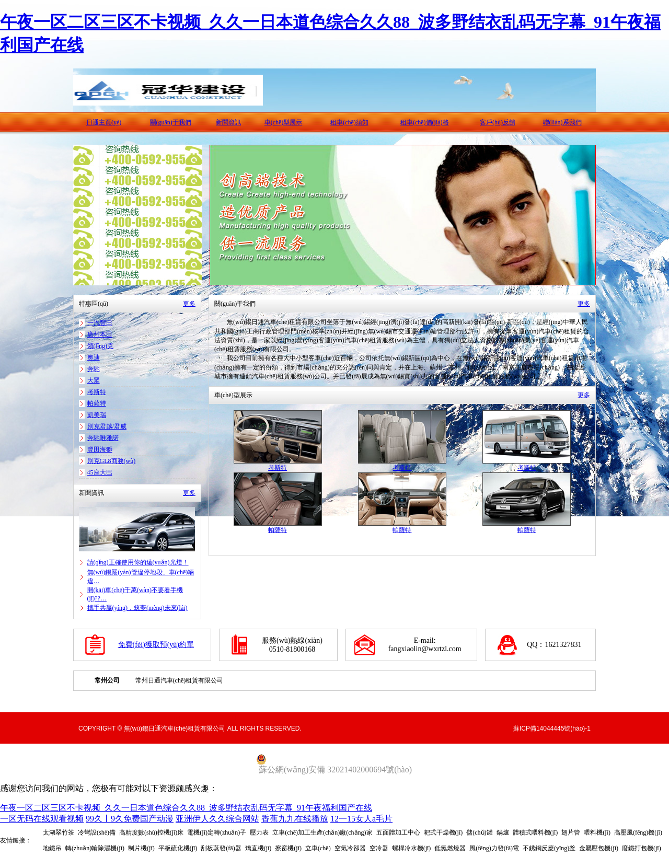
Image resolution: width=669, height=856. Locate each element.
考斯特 (96, 392)
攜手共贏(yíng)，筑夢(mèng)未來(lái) (137, 607)
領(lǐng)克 (100, 346)
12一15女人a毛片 (361, 818)
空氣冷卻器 (350, 848)
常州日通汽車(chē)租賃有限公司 (179, 680)
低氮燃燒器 (450, 848)
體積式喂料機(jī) (535, 832)
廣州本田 (99, 334)
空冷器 (379, 848)
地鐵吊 (52, 848)
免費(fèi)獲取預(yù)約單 (156, 645)
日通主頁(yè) (103, 122)
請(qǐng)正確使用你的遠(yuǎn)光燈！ (138, 562)
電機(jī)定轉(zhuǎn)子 (216, 832)
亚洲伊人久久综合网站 (217, 818)
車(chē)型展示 (283, 122)
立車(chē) (318, 848)
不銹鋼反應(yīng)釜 (549, 848)
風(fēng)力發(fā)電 (494, 848)
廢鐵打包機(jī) (641, 848)
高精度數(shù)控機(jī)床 (151, 832)
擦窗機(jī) (288, 848)
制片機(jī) (141, 848)
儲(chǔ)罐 (479, 832)
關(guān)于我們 (170, 122)
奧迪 (93, 357)
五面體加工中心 (398, 832)
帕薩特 (96, 403)
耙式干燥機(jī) (443, 832)
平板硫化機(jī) (178, 848)
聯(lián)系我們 (562, 122)
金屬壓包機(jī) (598, 848)
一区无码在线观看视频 (42, 818)
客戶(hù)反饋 (497, 122)
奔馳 (93, 369)
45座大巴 (99, 472)
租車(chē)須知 (349, 122)
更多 (189, 303)
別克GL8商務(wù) (111, 461)
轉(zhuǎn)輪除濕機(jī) (94, 848)
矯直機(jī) (258, 848)
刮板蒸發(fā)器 (221, 848)
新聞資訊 (228, 122)
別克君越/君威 (106, 426)
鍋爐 (503, 832)
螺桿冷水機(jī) (411, 848)
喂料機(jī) (597, 832)
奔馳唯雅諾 (103, 438)
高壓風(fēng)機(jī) (638, 832)
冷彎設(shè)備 (97, 832)
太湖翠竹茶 (58, 832)
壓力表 (259, 832)
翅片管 (570, 832)
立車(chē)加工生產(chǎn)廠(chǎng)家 (322, 832)
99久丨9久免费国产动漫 (130, 818)
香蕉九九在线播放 (294, 818)
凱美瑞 (96, 415)
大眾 (93, 380)
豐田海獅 (99, 449)
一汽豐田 (99, 323)
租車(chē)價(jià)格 (424, 122)
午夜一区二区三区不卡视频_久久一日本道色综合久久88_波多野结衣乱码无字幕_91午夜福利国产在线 (186, 807)
